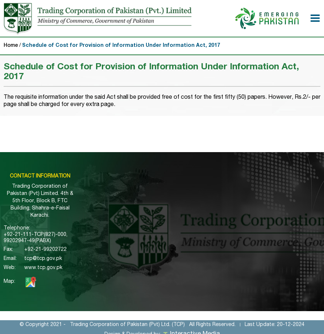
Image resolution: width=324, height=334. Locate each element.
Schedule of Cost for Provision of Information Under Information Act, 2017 (121, 45)
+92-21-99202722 (45, 249)
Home (11, 45)
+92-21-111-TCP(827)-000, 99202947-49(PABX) (35, 238)
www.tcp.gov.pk (43, 267)
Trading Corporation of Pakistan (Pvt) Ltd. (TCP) (127, 327)
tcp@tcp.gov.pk (43, 258)
